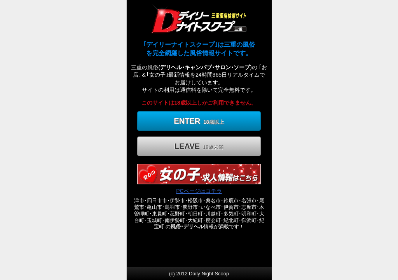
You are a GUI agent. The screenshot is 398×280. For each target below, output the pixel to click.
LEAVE (199, 146)
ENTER (199, 121)
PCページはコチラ (199, 191)
